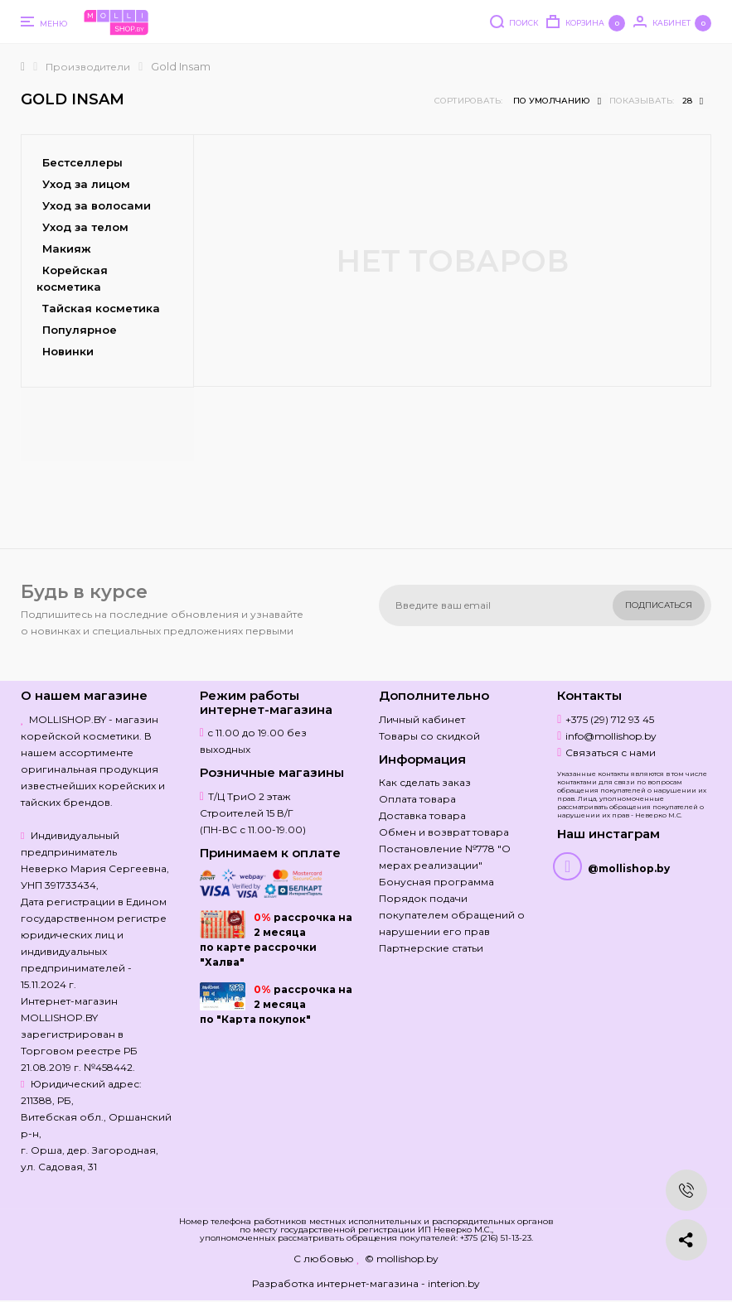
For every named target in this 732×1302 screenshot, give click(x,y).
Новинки (68, 351)
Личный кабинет (422, 719)
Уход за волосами (96, 205)
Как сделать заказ (425, 782)
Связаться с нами (610, 752)
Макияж (66, 248)
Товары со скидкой (429, 736)
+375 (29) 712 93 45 (609, 719)
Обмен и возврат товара (444, 832)
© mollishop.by (402, 1258)
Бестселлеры (82, 162)
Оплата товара (417, 799)
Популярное (79, 329)
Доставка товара (422, 815)
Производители (88, 66)
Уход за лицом (86, 183)
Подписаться (658, 605)
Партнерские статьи (431, 948)
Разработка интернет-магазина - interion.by (366, 1283)
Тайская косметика (101, 308)
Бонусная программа (436, 881)
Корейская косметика (72, 278)
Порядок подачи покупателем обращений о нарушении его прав (452, 915)
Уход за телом (85, 227)
